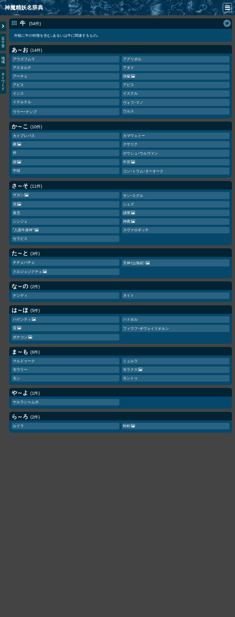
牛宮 (126, 162)
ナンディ (20, 295)
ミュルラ (130, 361)
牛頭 (16, 170)
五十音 (3, 42)
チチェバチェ (24, 262)
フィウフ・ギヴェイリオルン (146, 328)
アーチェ (20, 76)
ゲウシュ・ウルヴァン (140, 153)
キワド (3, 81)
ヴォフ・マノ (133, 102)
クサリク (130, 144)
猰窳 (126, 76)
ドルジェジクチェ (27, 271)
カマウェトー (134, 136)
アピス (128, 85)
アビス (18, 85)
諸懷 (126, 213)
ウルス (128, 111)
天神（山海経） (134, 263)
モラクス (130, 369)
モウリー (20, 369)
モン (16, 378)
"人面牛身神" (23, 230)
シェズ (128, 204)
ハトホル (130, 319)
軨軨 (126, 426)
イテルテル (22, 102)
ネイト (128, 295)
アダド (128, 68)
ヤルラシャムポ (26, 402)
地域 (3, 60)
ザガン (18, 195)
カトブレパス (24, 136)
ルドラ (18, 426)
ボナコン (20, 337)
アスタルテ (22, 68)
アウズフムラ (24, 59)
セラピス (20, 238)
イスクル (130, 93)
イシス (18, 93)
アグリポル (132, 59)
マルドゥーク (24, 361)
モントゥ (130, 378)
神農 (126, 221)
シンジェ (20, 221)
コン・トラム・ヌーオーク (143, 171)
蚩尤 (16, 213)
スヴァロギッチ (136, 230)
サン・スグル (133, 196)
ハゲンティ (22, 319)
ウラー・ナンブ (25, 112)
